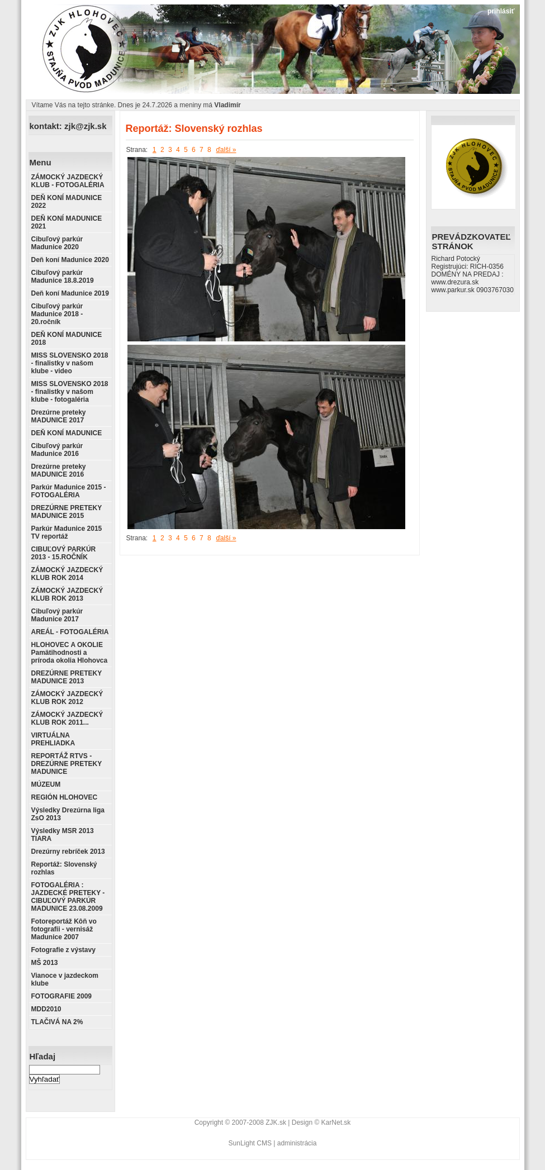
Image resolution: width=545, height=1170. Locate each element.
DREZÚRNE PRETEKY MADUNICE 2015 (66, 512)
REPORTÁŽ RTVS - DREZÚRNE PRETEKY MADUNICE (66, 764)
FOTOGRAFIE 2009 (61, 996)
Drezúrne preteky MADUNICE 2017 (58, 416)
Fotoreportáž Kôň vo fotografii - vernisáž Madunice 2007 (64, 929)
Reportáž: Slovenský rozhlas (64, 868)
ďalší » (226, 150)
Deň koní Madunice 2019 (70, 293)
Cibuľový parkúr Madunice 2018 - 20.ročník (57, 314)
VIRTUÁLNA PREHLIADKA (53, 739)
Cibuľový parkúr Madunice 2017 (57, 615)
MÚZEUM (46, 784)
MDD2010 (46, 1009)
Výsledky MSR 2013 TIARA (62, 835)
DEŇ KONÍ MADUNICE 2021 (66, 222)
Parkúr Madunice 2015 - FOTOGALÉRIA (68, 491)
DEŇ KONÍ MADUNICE (66, 433)
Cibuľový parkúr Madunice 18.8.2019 (62, 276)
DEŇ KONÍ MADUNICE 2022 (66, 202)
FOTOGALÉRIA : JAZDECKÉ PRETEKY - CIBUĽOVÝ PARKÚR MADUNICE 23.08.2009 (68, 896)
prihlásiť (500, 11)
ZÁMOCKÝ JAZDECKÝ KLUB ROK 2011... (67, 718)
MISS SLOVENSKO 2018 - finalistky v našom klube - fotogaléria (69, 391)
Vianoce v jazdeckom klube (65, 979)
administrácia (297, 1143)
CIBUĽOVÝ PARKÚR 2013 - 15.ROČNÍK (63, 553)
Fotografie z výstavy (63, 950)
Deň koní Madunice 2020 (70, 260)
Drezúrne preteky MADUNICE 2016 (58, 470)
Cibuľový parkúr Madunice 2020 (57, 243)
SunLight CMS (250, 1143)
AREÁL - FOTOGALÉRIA (70, 632)
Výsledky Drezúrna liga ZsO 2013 (68, 814)
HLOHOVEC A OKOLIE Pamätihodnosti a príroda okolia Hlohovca (69, 652)
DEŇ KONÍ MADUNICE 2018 (66, 338)
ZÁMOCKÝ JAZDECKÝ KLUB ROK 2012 (67, 698)
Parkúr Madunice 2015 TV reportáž (66, 532)
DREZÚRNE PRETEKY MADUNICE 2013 (66, 677)
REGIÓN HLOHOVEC (64, 797)
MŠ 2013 (44, 963)
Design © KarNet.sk (321, 1122)
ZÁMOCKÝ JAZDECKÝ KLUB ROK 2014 (67, 574)
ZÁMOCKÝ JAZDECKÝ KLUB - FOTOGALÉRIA (68, 181)
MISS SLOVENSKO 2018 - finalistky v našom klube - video (69, 363)
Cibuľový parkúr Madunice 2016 (57, 450)
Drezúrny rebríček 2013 (68, 851)
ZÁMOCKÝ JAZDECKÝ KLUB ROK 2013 (67, 594)
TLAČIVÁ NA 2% (57, 1022)
